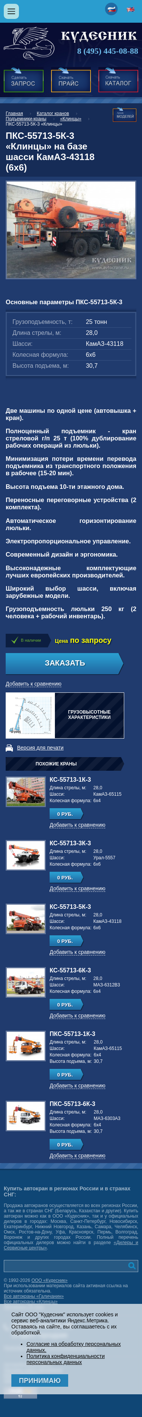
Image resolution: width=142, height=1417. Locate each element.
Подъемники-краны (26, 118)
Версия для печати (40, 748)
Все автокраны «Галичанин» (34, 1296)
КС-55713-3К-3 (70, 843)
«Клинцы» (70, 118)
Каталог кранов (53, 113)
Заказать (65, 663)
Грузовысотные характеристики (89, 714)
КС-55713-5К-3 (70, 907)
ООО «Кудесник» (49, 1280)
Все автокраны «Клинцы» (31, 1301)
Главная (14, 113)
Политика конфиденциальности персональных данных (66, 1359)
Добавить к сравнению (33, 684)
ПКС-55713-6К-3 (72, 1104)
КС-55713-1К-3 (70, 779)
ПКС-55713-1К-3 (72, 1034)
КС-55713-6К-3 (70, 970)
